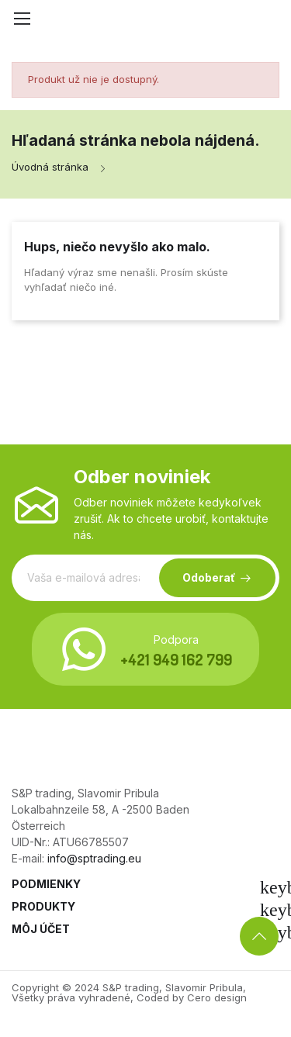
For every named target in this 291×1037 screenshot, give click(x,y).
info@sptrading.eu (94, 858)
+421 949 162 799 (176, 659)
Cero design (217, 997)
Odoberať (208, 577)
